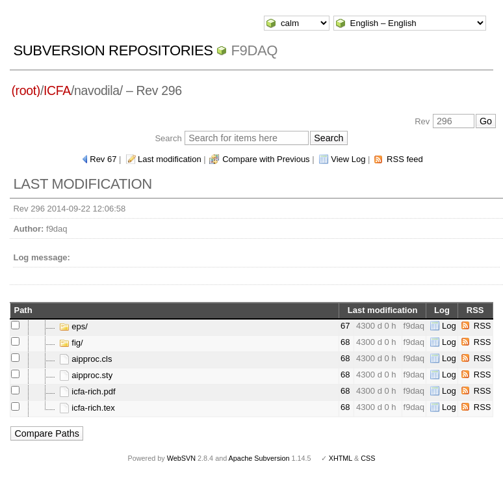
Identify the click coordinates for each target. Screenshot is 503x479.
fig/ (71, 343)
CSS (368, 458)
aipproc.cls (85, 359)
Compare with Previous (265, 159)
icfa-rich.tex (87, 408)
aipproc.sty (85, 375)
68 (345, 342)
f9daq (254, 50)
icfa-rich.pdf (87, 391)
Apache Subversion (259, 458)
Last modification (169, 159)
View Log (348, 159)
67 (345, 326)
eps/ (73, 326)
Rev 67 (103, 159)
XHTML (340, 458)
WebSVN (181, 458)
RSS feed (405, 159)
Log (449, 326)
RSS (482, 326)
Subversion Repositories (113, 50)
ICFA (57, 90)
